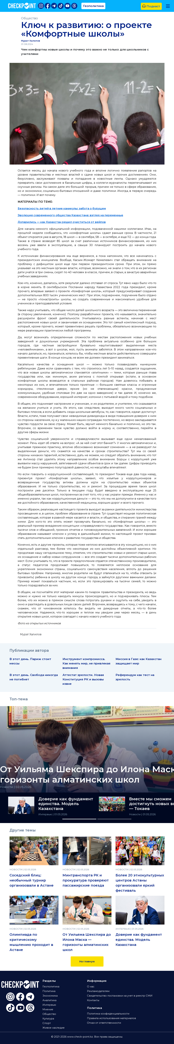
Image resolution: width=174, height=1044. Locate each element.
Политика (48, 991)
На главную (87, 961)
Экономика (50, 995)
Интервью (45, 814)
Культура (48, 1018)
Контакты (93, 1000)
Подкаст (151, 6)
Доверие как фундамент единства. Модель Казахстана (65, 804)
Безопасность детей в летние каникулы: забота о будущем (62, 208)
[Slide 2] (114, 819)
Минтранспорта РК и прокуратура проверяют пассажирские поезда (86, 880)
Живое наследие (53, 1027)
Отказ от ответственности (104, 1022)
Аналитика (49, 1000)
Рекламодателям (98, 991)
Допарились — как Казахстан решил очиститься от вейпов (62, 222)
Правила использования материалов (111, 1018)
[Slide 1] (79, 819)
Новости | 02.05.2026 (15, 787)
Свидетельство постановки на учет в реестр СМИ (119, 995)
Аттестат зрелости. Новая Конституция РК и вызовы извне (83, 679)
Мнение (47, 1009)
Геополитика (93, 6)
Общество (29, 18)
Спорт (46, 1023)
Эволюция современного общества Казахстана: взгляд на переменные (70, 215)
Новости (135, 814)
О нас (90, 986)
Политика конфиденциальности (108, 1013)
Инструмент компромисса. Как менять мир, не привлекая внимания (86, 663)
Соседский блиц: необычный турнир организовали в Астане (32, 880)
